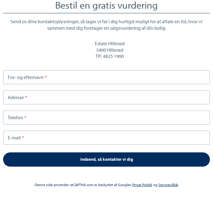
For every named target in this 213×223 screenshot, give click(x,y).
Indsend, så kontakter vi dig (106, 159)
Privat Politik (142, 184)
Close (207, 5)
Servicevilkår (168, 184)
